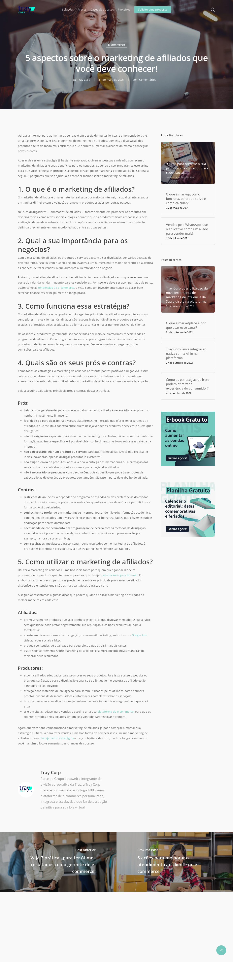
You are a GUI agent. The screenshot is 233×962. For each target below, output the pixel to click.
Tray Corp (83, 80)
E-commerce (116, 45)
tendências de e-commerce (56, 288)
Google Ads (139, 635)
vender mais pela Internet (120, 575)
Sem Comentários (144, 80)
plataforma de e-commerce (115, 711)
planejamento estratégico (57, 738)
